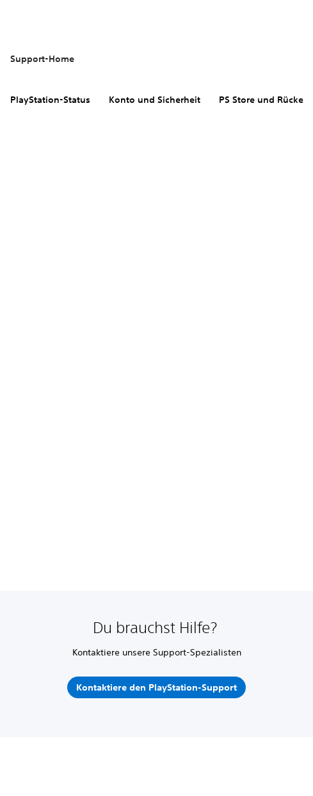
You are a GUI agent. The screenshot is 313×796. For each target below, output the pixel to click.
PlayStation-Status (50, 99)
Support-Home (42, 59)
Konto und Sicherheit (154, 99)
